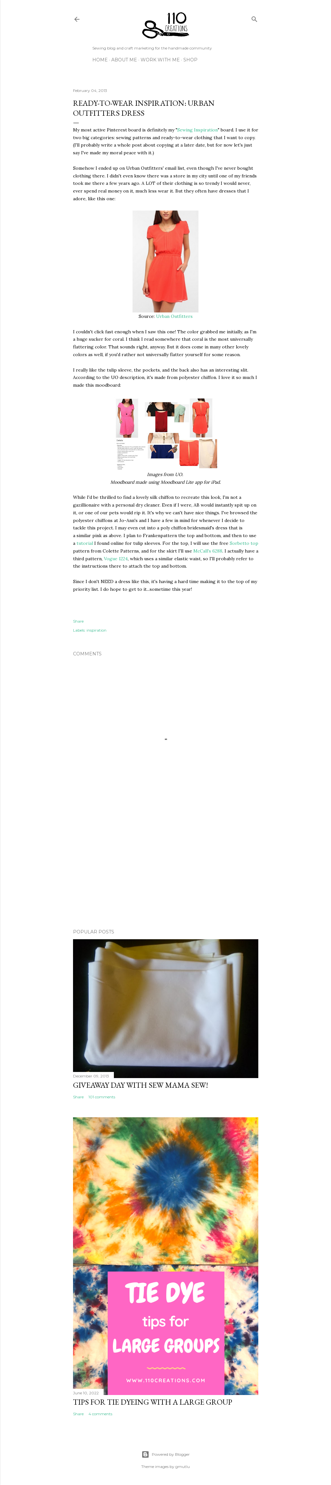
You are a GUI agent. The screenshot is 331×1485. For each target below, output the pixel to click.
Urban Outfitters (174, 316)
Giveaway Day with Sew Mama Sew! (140, 1085)
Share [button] (78, 621)
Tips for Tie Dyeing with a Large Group (152, 1402)
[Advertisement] (165, 868)
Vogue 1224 (116, 559)
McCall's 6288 (207, 551)
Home (100, 60)
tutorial (85, 543)
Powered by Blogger (166, 1454)
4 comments (100, 1413)
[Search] (254, 18)
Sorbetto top (244, 543)
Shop (190, 60)
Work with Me (160, 60)
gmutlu (182, 1466)
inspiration (96, 630)
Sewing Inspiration (197, 130)
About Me (124, 60)
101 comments (101, 1096)
